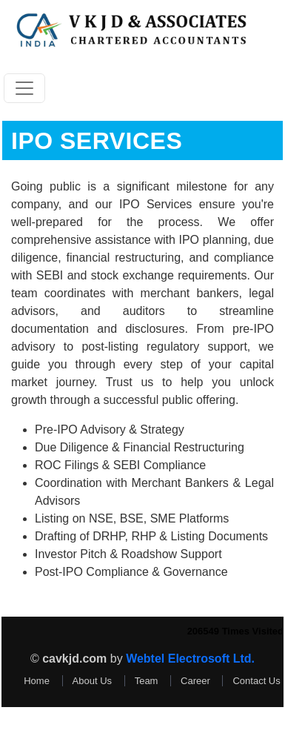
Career (195, 680)
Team (146, 680)
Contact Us (256, 680)
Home (37, 680)
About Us (92, 680)
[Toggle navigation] (24, 88)
